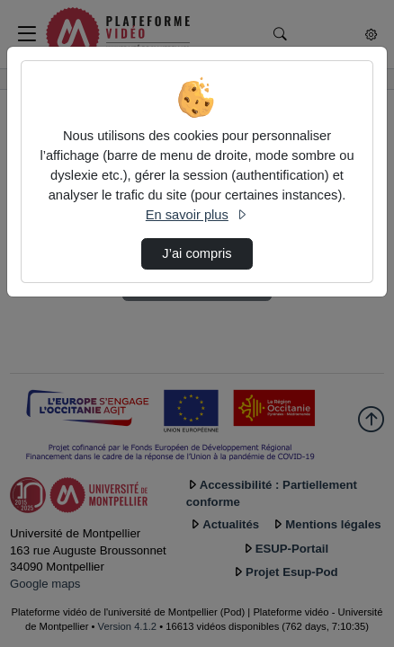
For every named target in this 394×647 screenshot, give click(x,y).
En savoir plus (197, 215)
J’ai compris (196, 253)
